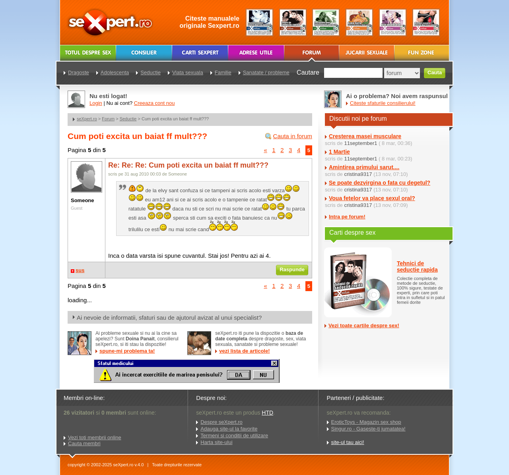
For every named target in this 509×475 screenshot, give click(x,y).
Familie (223, 72)
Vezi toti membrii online (94, 437)
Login (95, 103)
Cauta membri (84, 443)
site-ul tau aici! (347, 442)
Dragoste (78, 72)
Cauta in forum (292, 136)
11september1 (360, 143)
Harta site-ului (216, 442)
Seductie (128, 118)
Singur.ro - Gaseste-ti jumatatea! (368, 429)
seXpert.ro (87, 118)
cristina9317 (358, 174)
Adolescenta (115, 72)
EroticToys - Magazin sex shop (366, 422)
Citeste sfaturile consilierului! (383, 103)
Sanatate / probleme (266, 72)
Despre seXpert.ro (221, 422)
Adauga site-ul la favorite (228, 429)
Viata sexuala (187, 72)
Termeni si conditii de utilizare (234, 435)
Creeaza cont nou (154, 103)
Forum (108, 118)
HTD (267, 412)
